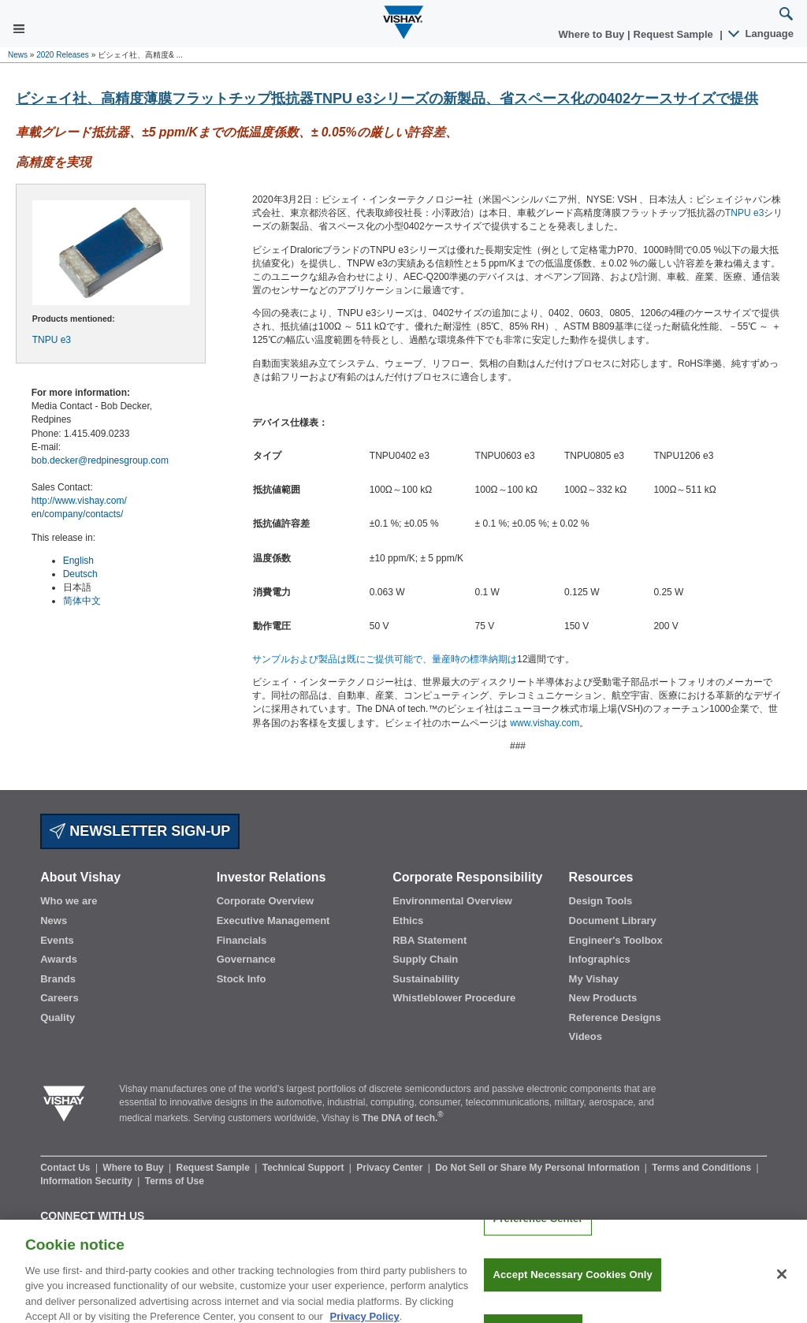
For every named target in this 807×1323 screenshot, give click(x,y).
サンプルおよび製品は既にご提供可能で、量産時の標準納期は (384, 659)
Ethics (407, 920)
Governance (246, 959)
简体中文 (82, 600)
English (78, 560)
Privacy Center (390, 1167)
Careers (59, 998)
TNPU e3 (51, 339)
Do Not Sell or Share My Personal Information (538, 1167)
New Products (603, 998)
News (18, 54)
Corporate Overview (265, 901)
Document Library (612, 920)
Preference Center (537, 1233)
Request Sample (215, 1167)
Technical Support (304, 1167)
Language (762, 33)
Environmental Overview (452, 901)
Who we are (68, 901)
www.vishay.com (544, 723)
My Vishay (594, 979)
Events (57, 940)
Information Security (87, 1181)
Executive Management (273, 920)
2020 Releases (62, 54)
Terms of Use (174, 1181)
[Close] (781, 1288)
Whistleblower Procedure (453, 998)
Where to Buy (593, 34)
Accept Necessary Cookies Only (572, 1289)
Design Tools (601, 901)
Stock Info (241, 979)
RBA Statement (429, 940)
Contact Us (66, 1167)
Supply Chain (425, 959)
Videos (585, 1036)
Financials (242, 940)
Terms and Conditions (702, 1167)
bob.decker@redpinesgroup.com (100, 460)
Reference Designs (615, 1017)
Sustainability (425, 979)
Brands (58, 979)
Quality (57, 1017)
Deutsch (80, 574)
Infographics (599, 959)
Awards (58, 959)
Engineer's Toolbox (616, 940)
